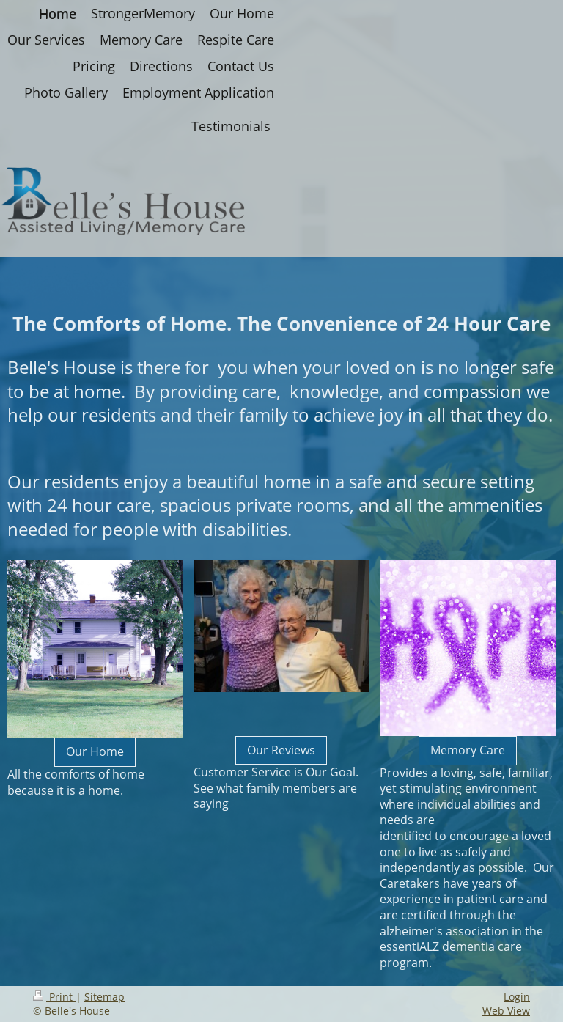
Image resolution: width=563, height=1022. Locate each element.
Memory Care (467, 750)
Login (517, 997)
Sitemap (104, 997)
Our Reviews (281, 750)
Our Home (95, 751)
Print (54, 997)
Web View (506, 1011)
